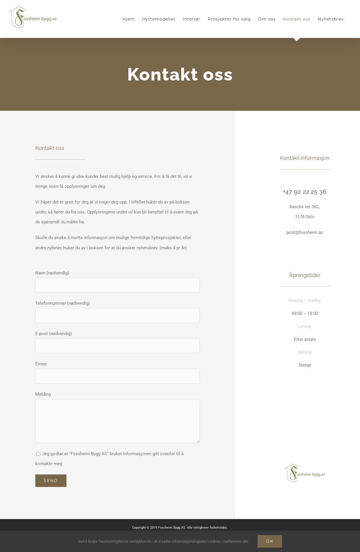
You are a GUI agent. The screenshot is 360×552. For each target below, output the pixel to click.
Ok (270, 541)
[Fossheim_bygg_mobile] (304, 465)
